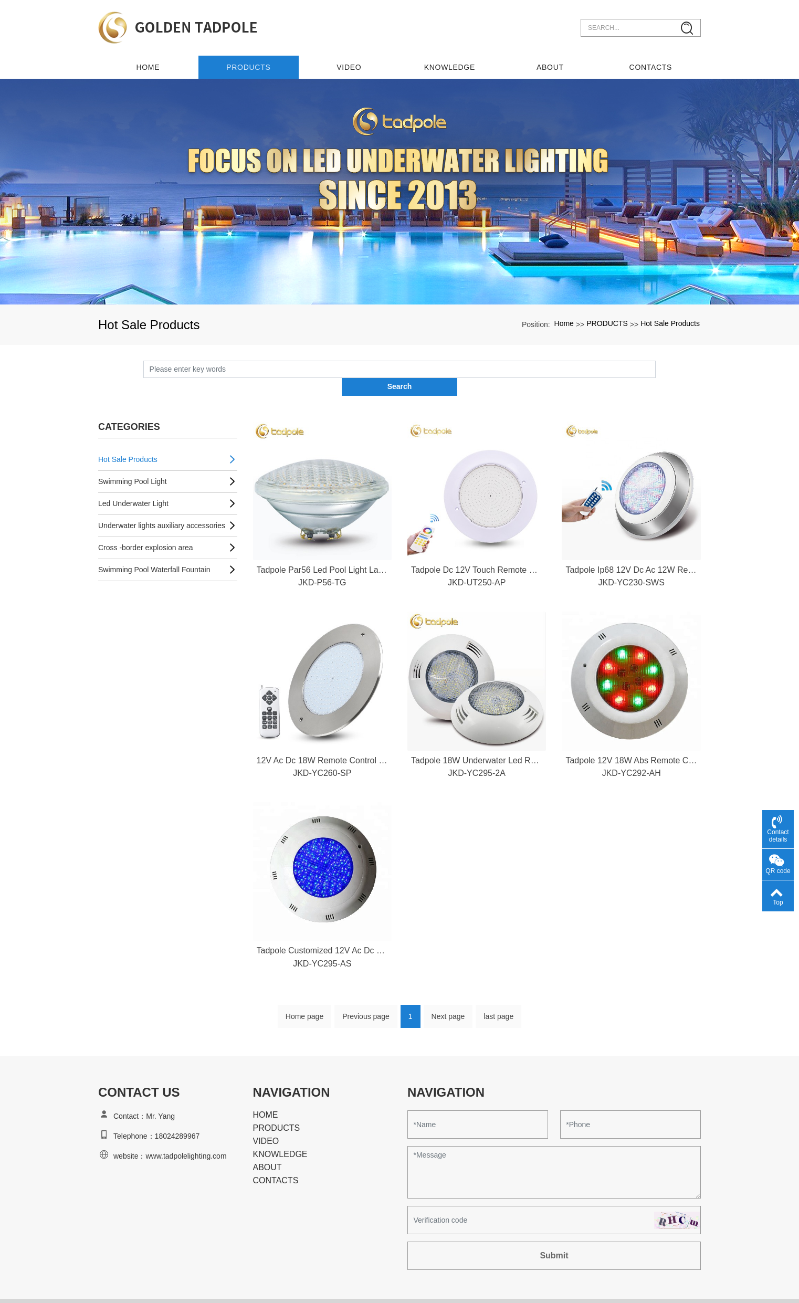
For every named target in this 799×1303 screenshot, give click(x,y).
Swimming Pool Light (132, 460)
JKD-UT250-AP (477, 562)
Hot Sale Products (670, 320)
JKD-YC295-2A (477, 752)
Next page (448, 996)
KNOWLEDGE (449, 63)
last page (498, 996)
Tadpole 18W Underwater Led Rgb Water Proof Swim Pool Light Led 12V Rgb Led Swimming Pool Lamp (476, 739)
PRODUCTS (249, 63)
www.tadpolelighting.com (185, 1136)
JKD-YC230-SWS (631, 562)
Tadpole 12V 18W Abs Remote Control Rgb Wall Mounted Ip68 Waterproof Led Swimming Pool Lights (631, 739)
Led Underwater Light (133, 482)
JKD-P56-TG (322, 562)
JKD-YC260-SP (322, 752)
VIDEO (349, 63)
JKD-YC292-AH (631, 752)
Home (148, 63)
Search (656, 365)
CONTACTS (650, 63)
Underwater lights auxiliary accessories (161, 504)
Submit (554, 1235)
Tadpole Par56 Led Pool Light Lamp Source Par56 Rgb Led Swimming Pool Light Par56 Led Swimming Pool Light (322, 548)
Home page (304, 996)
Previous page (366, 996)
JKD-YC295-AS (322, 943)
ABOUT (550, 63)
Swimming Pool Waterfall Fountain (154, 548)
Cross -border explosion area (145, 526)
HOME (265, 1094)
